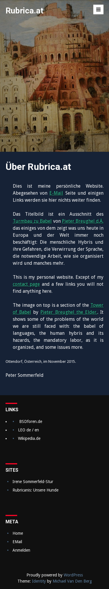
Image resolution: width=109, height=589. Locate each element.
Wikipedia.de (29, 438)
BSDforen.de (30, 421)
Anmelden (21, 550)
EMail (17, 541)
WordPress (73, 575)
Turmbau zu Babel (32, 221)
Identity (39, 581)
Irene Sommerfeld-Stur (32, 481)
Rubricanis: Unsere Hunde (35, 490)
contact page (26, 284)
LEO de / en (28, 430)
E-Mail (56, 193)
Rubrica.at (24, 10)
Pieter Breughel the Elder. (68, 312)
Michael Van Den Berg (72, 581)
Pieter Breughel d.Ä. (83, 221)
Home (17, 533)
